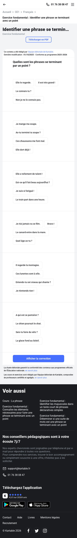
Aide (19, 517)
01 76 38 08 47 (59, 4)
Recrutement (10, 523)
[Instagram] (44, 530)
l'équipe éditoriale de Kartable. (41, 52)
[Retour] (6, 4)
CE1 (17, 12)
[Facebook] (28, 530)
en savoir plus (31, 370)
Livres (31, 517)
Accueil (7, 12)
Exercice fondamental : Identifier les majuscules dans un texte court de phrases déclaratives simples (56, 405)
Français (28, 12)
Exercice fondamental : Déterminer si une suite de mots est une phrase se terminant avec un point (54, 420)
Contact (7, 517)
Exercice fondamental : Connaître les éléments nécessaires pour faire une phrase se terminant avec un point (18, 412)
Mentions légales (50, 517)
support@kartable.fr (19, 468)
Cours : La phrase (12, 400)
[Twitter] (36, 530)
